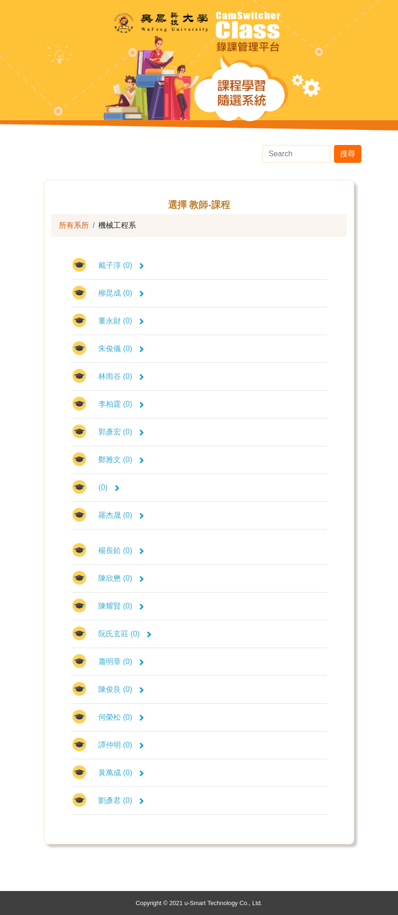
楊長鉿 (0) (121, 550)
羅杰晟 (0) (121, 515)
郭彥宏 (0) (121, 432)
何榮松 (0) (121, 717)
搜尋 (347, 154)
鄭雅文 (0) (121, 460)
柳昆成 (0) (121, 293)
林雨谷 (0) (121, 376)
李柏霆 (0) (121, 404)
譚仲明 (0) (121, 745)
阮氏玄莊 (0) (124, 634)
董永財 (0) (121, 321)
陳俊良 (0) (121, 689)
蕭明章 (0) (121, 662)
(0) (108, 487)
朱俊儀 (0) (121, 349)
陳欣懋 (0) (121, 578)
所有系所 (74, 225)
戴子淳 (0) (121, 265)
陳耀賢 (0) (121, 606)
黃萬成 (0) (121, 773)
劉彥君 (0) (121, 800)
